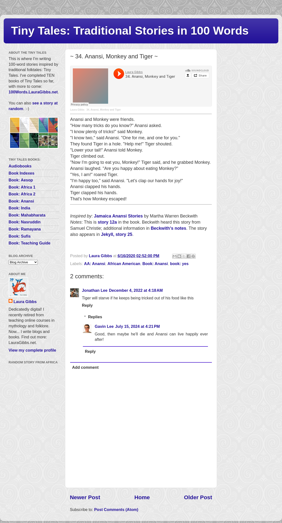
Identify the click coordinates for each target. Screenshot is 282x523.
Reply (87, 305)
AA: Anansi (94, 263)
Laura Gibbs (77, 109)
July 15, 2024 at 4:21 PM (137, 326)
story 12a (107, 222)
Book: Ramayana (25, 229)
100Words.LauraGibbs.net (33, 92)
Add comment (85, 367)
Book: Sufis (20, 236)
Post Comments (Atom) (116, 509)
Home (142, 497)
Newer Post (85, 497)
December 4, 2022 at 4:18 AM (136, 290)
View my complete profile (32, 350)
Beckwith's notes (168, 228)
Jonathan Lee (94, 290)
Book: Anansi (155, 263)
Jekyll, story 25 (116, 234)
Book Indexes (21, 173)
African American (123, 263)
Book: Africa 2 (22, 194)
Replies (95, 317)
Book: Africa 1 (22, 187)
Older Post (198, 497)
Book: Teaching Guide (30, 243)
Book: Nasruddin (24, 222)
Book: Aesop (21, 180)
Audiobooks (20, 166)
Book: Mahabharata (27, 215)
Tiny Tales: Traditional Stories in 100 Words (130, 30)
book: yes (179, 263)
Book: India (19, 208)
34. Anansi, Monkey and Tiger (104, 109)
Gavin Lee (104, 326)
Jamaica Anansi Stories (118, 216)
